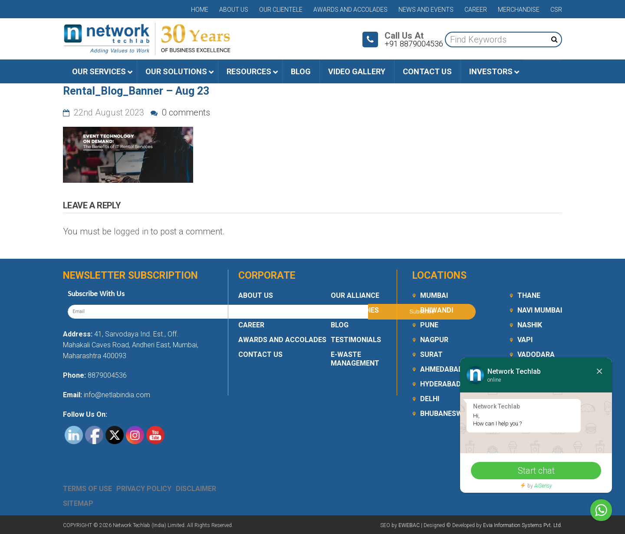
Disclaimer (196, 489)
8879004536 (107, 375)
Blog (340, 325)
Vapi (525, 340)
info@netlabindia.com (116, 395)
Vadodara (536, 354)
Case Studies (355, 310)
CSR (556, 9)
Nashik (529, 325)
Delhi (429, 399)
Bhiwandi (436, 310)
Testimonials (356, 340)
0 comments (180, 112)
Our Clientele (281, 9)
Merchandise (518, 9)
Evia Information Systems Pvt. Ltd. (522, 525)
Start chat (536, 470)
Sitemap (78, 503)
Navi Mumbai (539, 310)
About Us (233, 9)
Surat (431, 354)
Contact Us (260, 354)
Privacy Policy (143, 489)
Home (199, 9)
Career (475, 9)
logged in (131, 231)
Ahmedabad (441, 369)
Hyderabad (440, 384)
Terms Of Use (87, 489)
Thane (528, 295)
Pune (429, 325)
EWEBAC (409, 525)
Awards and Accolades (350, 9)
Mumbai (434, 295)
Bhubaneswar (445, 413)
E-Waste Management (355, 358)
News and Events (426, 9)
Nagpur (434, 340)
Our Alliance (355, 295)
